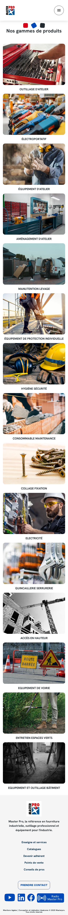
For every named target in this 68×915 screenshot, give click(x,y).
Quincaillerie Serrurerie (34, 588)
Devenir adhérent (34, 856)
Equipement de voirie (34, 688)
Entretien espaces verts (34, 738)
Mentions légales (10, 910)
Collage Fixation (34, 488)
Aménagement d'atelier (34, 239)
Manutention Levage (34, 288)
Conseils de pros (34, 869)
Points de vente (34, 862)
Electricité (34, 538)
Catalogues (34, 849)
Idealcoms (44, 910)
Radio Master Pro (50, 898)
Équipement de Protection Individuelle (34, 338)
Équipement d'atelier (34, 189)
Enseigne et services (34, 842)
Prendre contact (34, 885)
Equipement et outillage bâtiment (34, 788)
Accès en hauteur (34, 638)
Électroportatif (34, 139)
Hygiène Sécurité (34, 388)
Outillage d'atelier (34, 89)
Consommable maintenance (34, 438)
